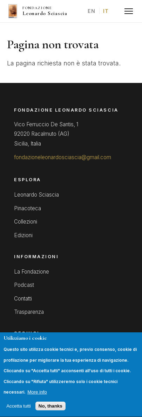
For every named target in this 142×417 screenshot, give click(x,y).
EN (92, 11)
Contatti (23, 298)
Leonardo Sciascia (36, 194)
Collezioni (25, 221)
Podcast (24, 285)
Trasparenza (29, 312)
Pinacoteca (27, 208)
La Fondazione (31, 271)
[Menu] (128, 11)
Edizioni (23, 235)
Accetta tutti (18, 414)
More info (37, 400)
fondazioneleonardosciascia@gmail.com (62, 157)
